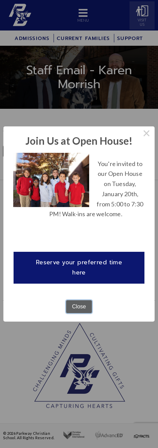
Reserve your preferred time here (79, 267)
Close (79, 306)
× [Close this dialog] (146, 134)
